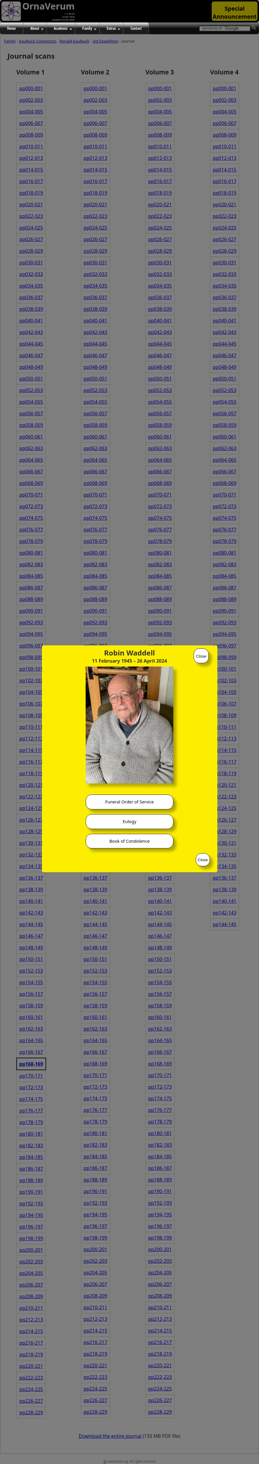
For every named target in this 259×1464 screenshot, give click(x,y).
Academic (63, 29)
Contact (136, 28)
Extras (113, 29)
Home (11, 28)
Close (201, 656)
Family (89, 29)
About (37, 29)
